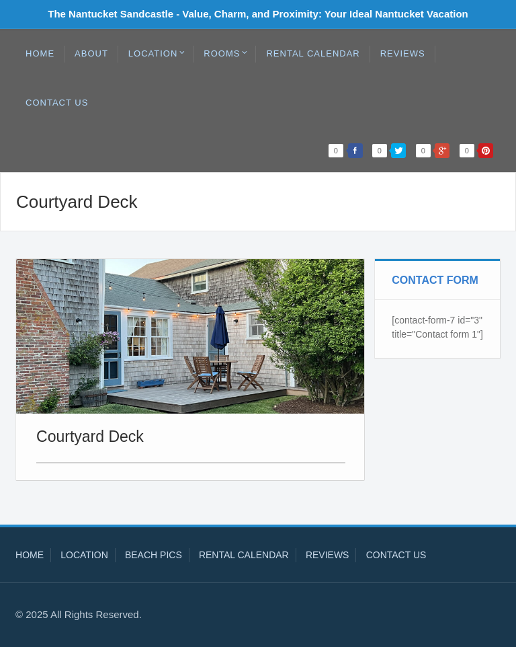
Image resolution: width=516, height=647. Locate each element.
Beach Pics (153, 554)
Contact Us (57, 103)
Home (40, 53)
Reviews (402, 53)
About (91, 53)
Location (157, 53)
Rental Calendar (312, 53)
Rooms (226, 53)
